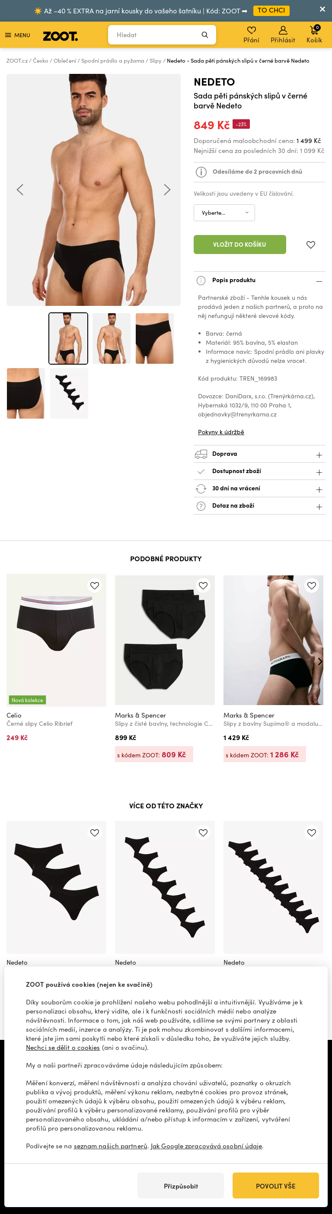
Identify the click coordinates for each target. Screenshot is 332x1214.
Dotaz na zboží (260, 506)
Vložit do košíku (239, 244)
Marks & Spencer (140, 715)
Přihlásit (283, 35)
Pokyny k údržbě (221, 432)
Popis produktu (260, 280)
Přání (251, 35)
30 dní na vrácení (260, 488)
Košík (314, 33)
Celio (14, 715)
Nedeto (214, 81)
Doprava (260, 454)
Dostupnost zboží (260, 471)
